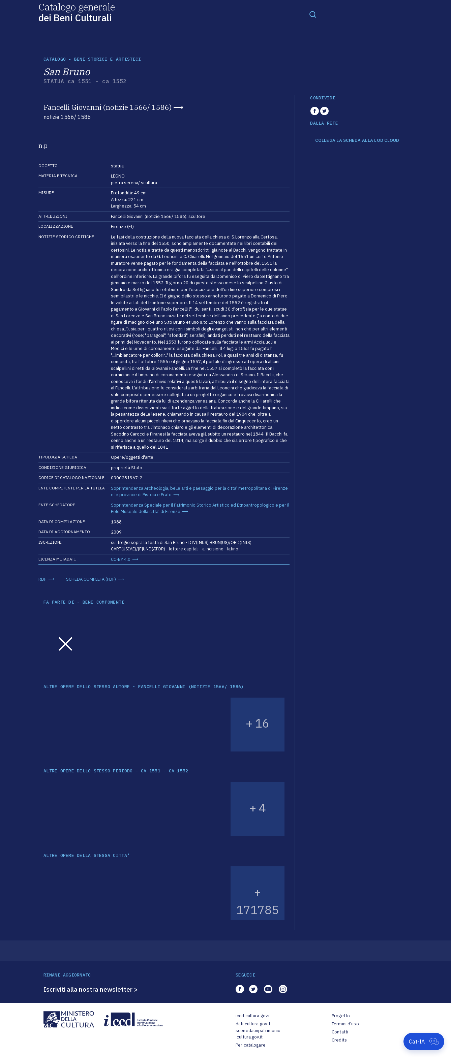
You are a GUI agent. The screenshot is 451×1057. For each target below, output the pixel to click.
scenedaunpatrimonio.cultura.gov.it (258, 1034)
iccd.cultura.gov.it (253, 1016)
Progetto (341, 1016)
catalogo (54, 59)
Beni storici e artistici (107, 59)
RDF (42, 579)
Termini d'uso (345, 1024)
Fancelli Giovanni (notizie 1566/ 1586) (107, 107)
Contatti (340, 1032)
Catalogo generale (76, 12)
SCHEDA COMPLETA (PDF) (91, 579)
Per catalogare (251, 1045)
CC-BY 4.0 (120, 559)
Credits (339, 1040)
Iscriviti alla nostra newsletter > (90, 989)
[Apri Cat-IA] (423, 1041)
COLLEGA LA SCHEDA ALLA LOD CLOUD (357, 140)
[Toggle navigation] (313, 14)
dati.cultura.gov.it (253, 1024)
